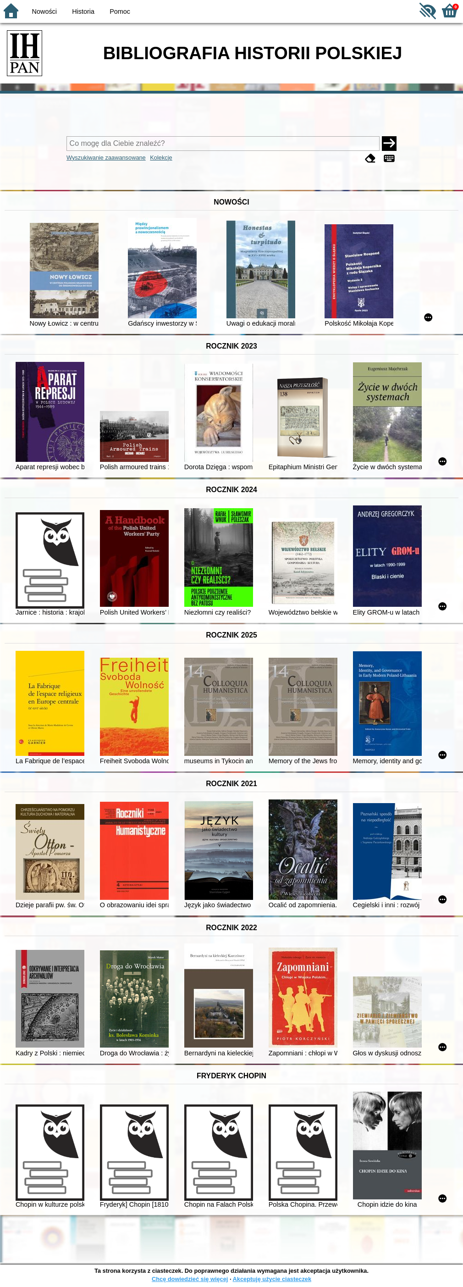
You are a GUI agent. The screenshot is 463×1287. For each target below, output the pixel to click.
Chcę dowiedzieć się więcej (190, 1279)
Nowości (44, 11)
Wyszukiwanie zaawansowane (106, 157)
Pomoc (120, 11)
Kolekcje (161, 157)
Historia (83, 11)
